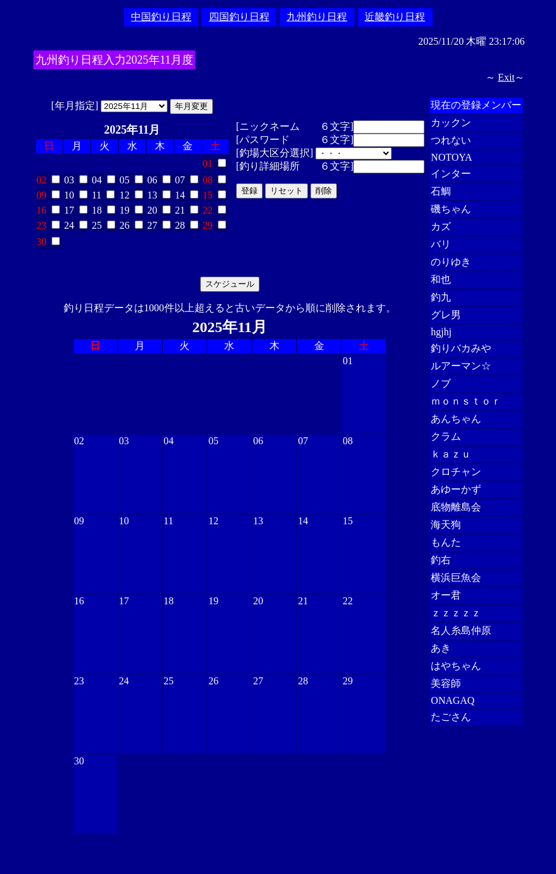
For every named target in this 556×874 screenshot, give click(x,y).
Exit (506, 77)
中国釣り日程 (161, 16)
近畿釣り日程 (395, 16)
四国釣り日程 (239, 16)
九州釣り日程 (317, 16)
